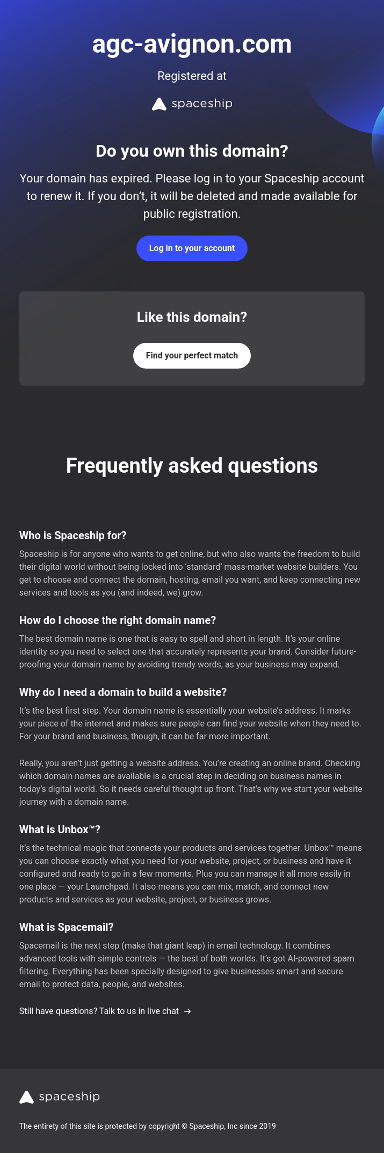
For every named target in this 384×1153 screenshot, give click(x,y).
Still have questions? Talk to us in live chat (105, 1011)
